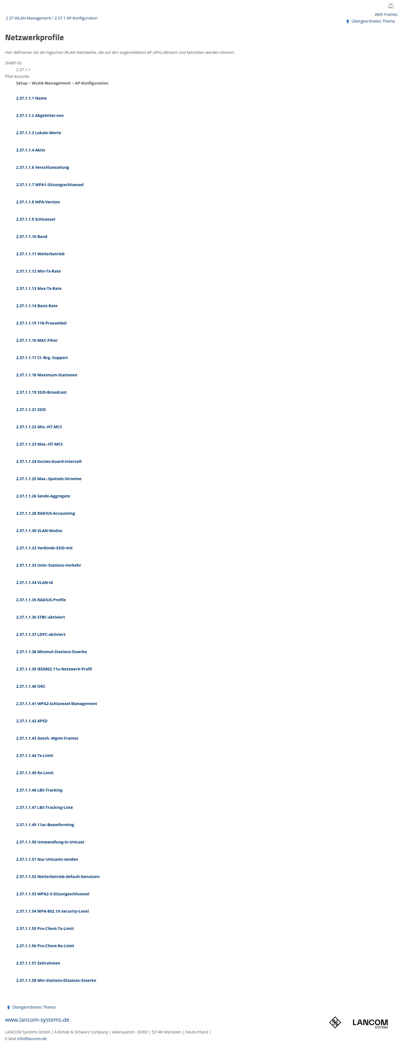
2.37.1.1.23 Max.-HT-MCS (39, 444)
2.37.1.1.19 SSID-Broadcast (41, 392)
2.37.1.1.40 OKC (31, 686)
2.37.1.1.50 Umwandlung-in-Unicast (50, 842)
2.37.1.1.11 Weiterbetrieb (40, 253)
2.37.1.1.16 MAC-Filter (37, 340)
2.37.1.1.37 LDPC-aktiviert (41, 634)
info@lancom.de (32, 1038)
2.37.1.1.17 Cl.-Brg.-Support (42, 357)
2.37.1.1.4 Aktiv (30, 150)
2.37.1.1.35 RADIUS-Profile (41, 599)
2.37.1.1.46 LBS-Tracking (39, 790)
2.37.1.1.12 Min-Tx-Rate (38, 271)
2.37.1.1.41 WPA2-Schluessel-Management (56, 703)
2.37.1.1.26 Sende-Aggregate (43, 496)
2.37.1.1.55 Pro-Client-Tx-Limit (45, 928)
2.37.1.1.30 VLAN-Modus (39, 530)
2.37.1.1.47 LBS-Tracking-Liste (44, 807)
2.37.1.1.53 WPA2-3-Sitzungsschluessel (52, 893)
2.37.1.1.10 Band (31, 236)
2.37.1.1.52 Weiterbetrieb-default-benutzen (58, 876)
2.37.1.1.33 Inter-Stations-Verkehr (48, 565)
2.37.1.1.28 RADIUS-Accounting (45, 513)
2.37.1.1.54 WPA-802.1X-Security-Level (52, 911)
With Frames (386, 14)
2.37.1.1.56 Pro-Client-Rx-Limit (45, 945)
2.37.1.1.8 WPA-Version (38, 202)
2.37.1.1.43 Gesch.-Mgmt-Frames (47, 738)
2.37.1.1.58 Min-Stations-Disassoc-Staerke (56, 980)
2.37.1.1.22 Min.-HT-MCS (39, 426)
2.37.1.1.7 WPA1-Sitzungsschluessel (50, 184)
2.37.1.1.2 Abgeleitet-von (40, 115)
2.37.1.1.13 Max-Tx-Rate (39, 288)
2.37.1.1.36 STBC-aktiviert (40, 617)
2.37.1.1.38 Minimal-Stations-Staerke (51, 651)
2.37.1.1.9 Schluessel (35, 219)
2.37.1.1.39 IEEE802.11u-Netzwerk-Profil (54, 669)
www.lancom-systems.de (37, 1019)
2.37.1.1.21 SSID (31, 409)
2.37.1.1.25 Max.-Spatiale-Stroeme (49, 478)
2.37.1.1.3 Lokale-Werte (38, 132)
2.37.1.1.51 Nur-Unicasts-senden (47, 859)
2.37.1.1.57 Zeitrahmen (38, 963)
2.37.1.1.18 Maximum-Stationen (46, 374)
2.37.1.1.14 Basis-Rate (37, 305)
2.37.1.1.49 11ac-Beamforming (45, 824)
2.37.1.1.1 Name (31, 98)
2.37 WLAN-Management (28, 18)
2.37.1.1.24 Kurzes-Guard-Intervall (49, 461)
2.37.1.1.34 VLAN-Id (34, 582)
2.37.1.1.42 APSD (31, 720)
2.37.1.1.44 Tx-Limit (34, 755)
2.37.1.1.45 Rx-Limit (35, 772)
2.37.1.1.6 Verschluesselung (42, 167)
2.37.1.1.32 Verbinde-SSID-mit (44, 547)
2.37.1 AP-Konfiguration (75, 18)
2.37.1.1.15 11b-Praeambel (41, 323)
